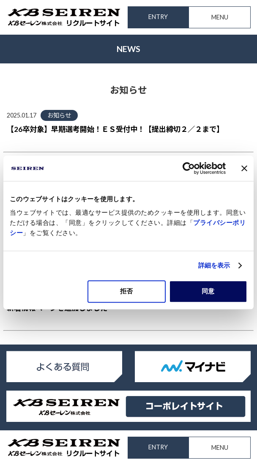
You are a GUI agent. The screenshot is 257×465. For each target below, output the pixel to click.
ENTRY (158, 16)
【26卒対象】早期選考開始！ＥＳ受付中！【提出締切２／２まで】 (115, 129)
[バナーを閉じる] (244, 168)
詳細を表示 (214, 265)
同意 (208, 291)
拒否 (126, 291)
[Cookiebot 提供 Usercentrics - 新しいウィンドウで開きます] (189, 168)
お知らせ (59, 115)
